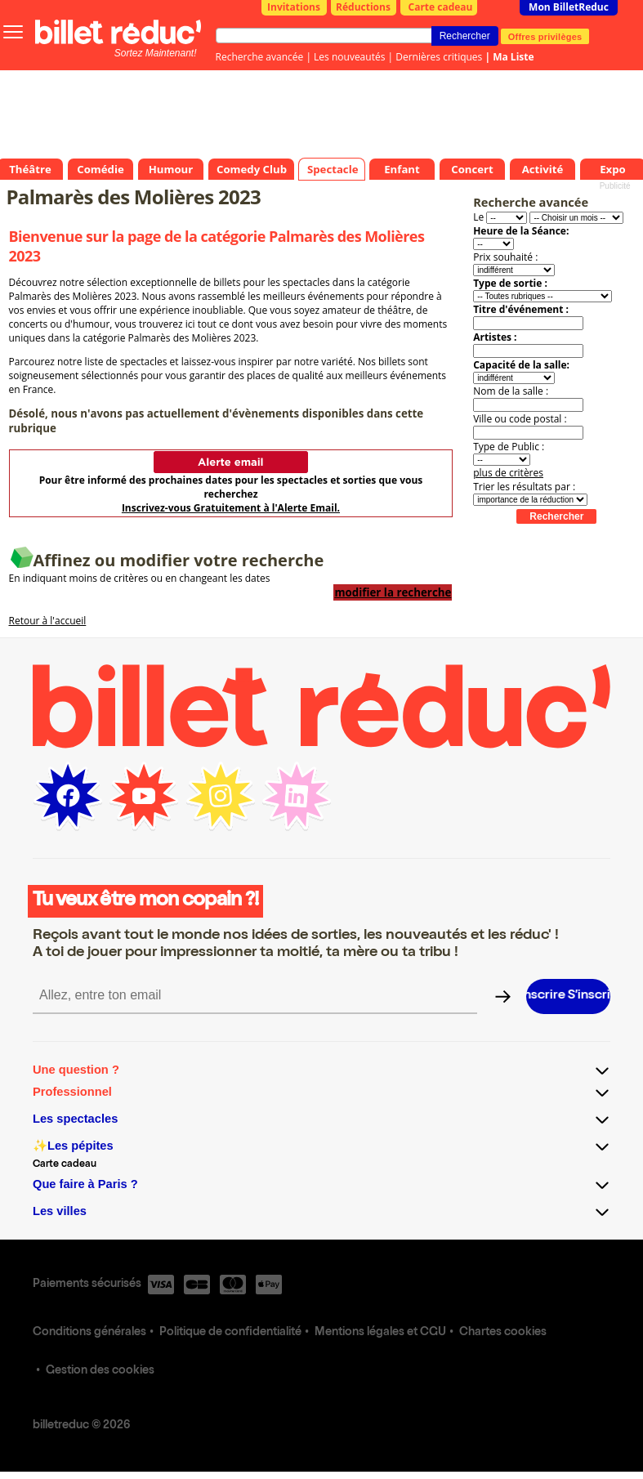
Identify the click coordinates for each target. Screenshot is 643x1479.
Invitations (293, 7)
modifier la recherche (392, 592)
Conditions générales (89, 1332)
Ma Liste (513, 57)
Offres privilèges (545, 36)
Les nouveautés (349, 57)
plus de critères (508, 473)
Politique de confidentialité (230, 1332)
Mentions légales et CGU (380, 1332)
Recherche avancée (260, 57)
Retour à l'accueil (48, 621)
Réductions (363, 7)
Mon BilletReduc (569, 7)
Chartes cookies (503, 1332)
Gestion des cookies (100, 1371)
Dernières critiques (438, 57)
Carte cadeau (441, 7)
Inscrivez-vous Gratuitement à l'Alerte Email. (231, 508)
